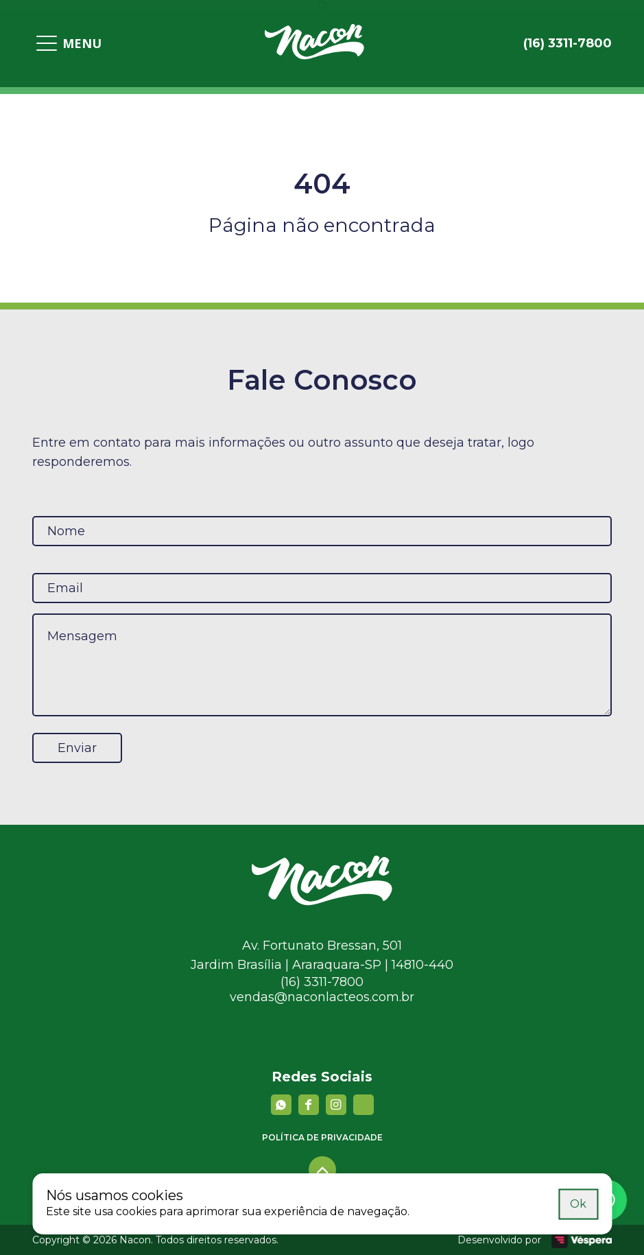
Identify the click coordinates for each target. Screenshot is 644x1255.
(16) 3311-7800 (322, 981)
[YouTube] (363, 1104)
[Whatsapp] (281, 1104)
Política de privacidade (322, 1137)
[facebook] (308, 1104)
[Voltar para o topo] (322, 1170)
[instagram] (336, 1104)
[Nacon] (322, 901)
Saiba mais (523, 1203)
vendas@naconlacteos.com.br (322, 997)
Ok (578, 1203)
